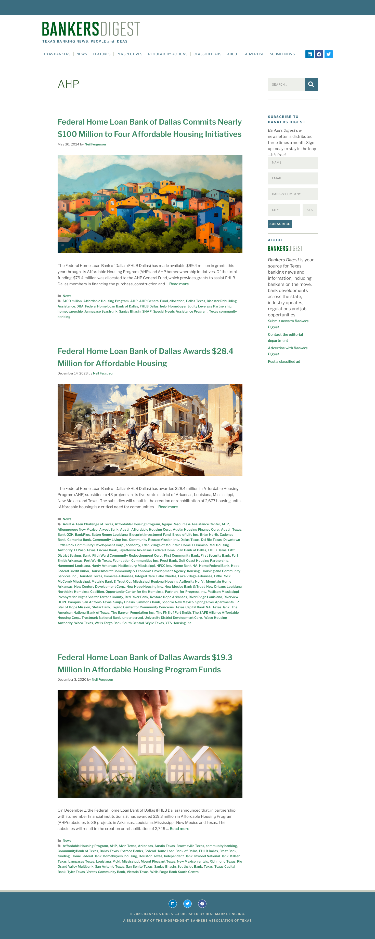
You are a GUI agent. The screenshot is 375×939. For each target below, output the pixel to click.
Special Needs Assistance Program (180, 311)
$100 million (72, 301)
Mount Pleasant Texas (158, 861)
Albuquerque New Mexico (78, 529)
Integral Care (145, 576)
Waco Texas (83, 623)
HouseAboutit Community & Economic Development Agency (138, 571)
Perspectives (130, 54)
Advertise (254, 54)
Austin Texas (231, 529)
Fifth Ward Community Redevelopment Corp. (127, 555)
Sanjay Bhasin (130, 311)
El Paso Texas (85, 550)
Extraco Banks (131, 851)
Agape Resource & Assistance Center (191, 524)
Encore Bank (107, 550)
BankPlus (82, 534)
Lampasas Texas (81, 861)
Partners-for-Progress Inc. (185, 592)
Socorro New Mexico (178, 602)
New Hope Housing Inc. (144, 586)
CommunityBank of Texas (78, 851)
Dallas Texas (195, 301)
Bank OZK (65, 534)
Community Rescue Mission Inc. (154, 540)
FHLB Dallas (149, 306)
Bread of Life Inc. (185, 534)
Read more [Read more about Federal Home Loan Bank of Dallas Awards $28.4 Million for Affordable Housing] (168, 507)
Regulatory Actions (167, 54)
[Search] (311, 84)
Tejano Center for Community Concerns (143, 607)
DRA (80, 306)
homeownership (70, 311)
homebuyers (113, 856)
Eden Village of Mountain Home (166, 545)
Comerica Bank (79, 540)
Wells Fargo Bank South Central (119, 623)
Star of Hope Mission (74, 607)
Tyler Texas (76, 872)
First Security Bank (215, 555)
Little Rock (222, 576)
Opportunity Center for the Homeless (134, 592)
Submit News (282, 54)
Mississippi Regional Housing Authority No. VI (168, 581)
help (163, 306)
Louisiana (103, 861)
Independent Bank (178, 856)
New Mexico (186, 861)
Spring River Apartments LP (217, 602)
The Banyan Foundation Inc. (132, 612)
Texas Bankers (56, 54)
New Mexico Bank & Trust (184, 586)
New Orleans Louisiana (224, 586)
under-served (132, 618)
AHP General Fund (153, 301)
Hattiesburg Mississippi (136, 566)
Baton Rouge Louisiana (110, 534)
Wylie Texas (154, 623)
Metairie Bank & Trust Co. (111, 581)
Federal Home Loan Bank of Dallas (111, 306)
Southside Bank (189, 866)
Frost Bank (168, 560)
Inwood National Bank (211, 856)
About (233, 54)
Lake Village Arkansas (195, 576)
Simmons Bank (148, 602)
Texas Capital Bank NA (193, 607)
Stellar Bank (101, 607)
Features (101, 54)
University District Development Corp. (174, 618)
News (81, 54)
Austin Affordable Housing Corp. (145, 529)
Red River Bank (136, 597)
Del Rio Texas (211, 540)
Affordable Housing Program (106, 301)
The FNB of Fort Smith (173, 612)
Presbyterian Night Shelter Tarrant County (90, 597)
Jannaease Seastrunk (101, 311)
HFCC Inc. (164, 566)
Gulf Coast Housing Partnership (203, 560)
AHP (134, 301)
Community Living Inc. (110, 540)
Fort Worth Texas (97, 560)
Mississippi (130, 861)
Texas (208, 866)
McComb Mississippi (74, 581)
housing (193, 571)
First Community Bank (181, 555)
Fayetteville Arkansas (135, 550)
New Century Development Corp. (99, 586)
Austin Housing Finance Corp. (196, 529)
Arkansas (145, 846)
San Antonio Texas (97, 602)
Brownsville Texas (190, 846)
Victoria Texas (138, 872)
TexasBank (221, 607)
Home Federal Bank (214, 566)
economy (133, 545)
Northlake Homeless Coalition (81, 592)
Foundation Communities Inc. (136, 560)
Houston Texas (90, 576)
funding (64, 856)
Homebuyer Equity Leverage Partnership (199, 306)
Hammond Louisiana (74, 566)
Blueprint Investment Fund (150, 534)
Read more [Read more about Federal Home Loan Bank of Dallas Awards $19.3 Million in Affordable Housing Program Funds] (179, 828)
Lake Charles (166, 576)
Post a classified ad (284, 361)
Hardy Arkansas (104, 566)
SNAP (147, 311)
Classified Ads (207, 54)
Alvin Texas (127, 846)
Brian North (209, 534)
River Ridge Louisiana (205, 597)
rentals (202, 861)
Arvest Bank (109, 529)
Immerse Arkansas (118, 576)
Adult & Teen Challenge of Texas (88, 524)
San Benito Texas (139, 866)
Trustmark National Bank (101, 618)
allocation (177, 301)
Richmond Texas (223, 861)
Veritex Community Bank (105, 872)
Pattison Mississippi (223, 592)
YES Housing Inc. (178, 623)
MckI (116, 861)
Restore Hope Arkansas (168, 597)
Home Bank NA (185, 566)
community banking (221, 846)
